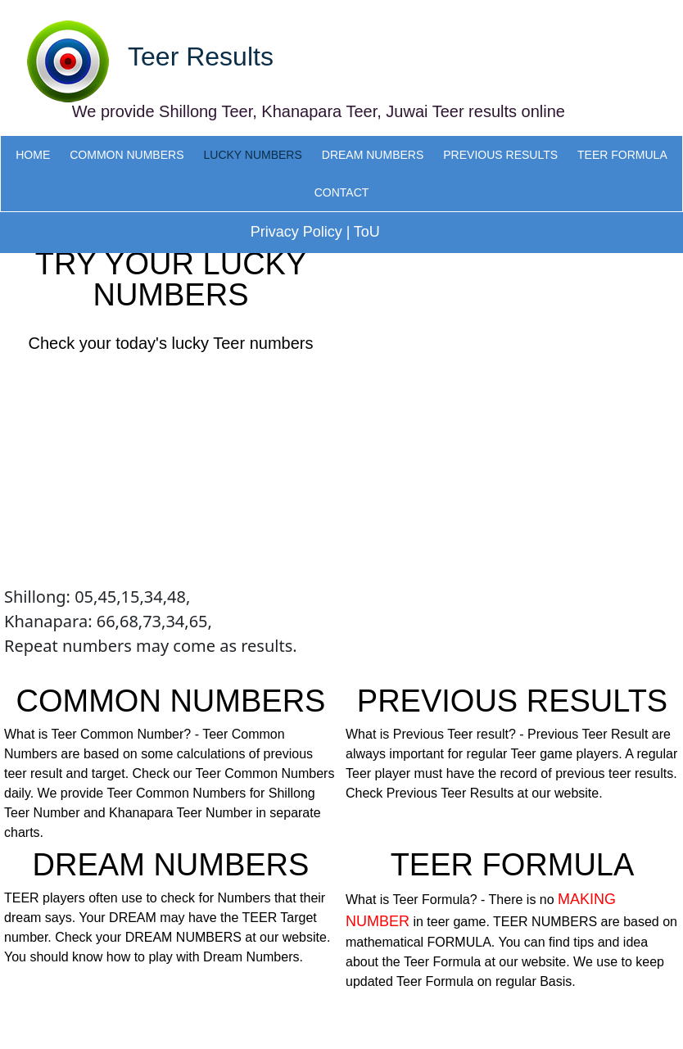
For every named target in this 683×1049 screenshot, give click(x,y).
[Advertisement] (170, 470)
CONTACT (341, 192)
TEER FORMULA (622, 154)
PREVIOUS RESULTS (500, 154)
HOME (33, 154)
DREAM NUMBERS (372, 154)
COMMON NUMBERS (126, 154)
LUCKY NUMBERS (252, 154)
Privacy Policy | (301, 232)
